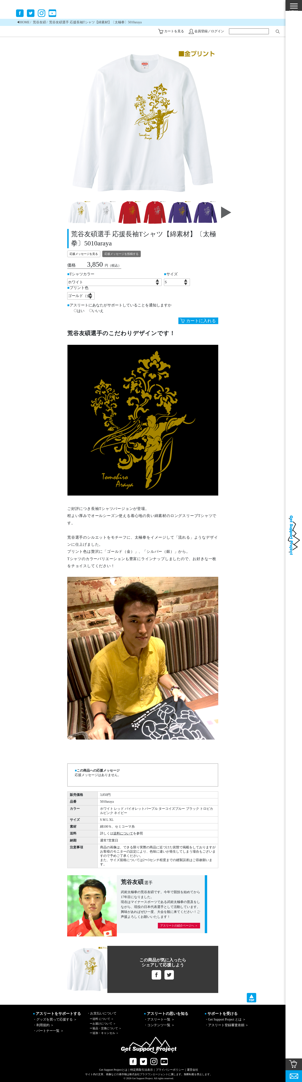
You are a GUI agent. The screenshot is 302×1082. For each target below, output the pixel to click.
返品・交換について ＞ (106, 1028)
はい (79, 311)
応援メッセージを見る (84, 254)
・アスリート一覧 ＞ (159, 1019)
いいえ (96, 311)
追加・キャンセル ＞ (104, 1033)
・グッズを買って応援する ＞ (55, 1019)
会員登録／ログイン (209, 31)
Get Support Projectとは (113, 1069)
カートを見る (174, 31)
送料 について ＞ (102, 1019)
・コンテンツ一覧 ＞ (159, 1025)
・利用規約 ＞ (43, 1025)
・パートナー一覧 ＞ (48, 1031)
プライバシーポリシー (170, 1069)
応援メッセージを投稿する (121, 254)
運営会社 (192, 1069)
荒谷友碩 (39, 22)
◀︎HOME (23, 22)
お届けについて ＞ (103, 1023)
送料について (123, 833)
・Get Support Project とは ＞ (225, 1019)
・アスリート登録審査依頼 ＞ (227, 1025)
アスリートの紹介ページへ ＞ (179, 925)
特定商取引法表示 (141, 1069)
